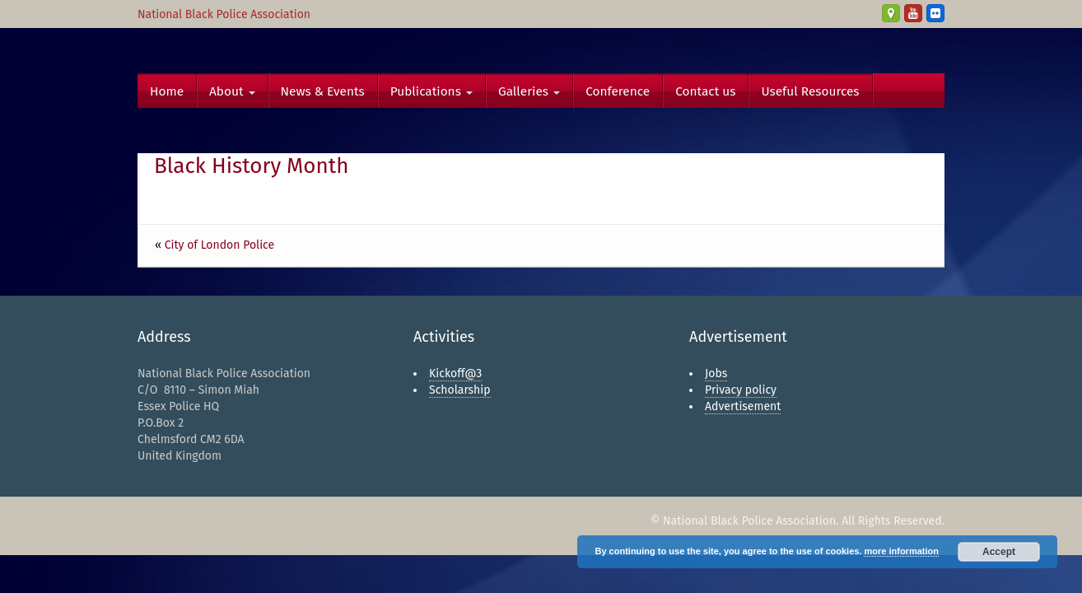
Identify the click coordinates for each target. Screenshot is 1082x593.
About (232, 91)
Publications (431, 91)
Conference (617, 91)
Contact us (705, 91)
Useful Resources (810, 91)
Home (167, 91)
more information (901, 551)
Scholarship (460, 390)
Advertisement (743, 406)
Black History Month (251, 166)
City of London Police (219, 245)
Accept (998, 552)
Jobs (716, 374)
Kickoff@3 (455, 374)
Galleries (529, 91)
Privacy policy (741, 390)
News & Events (323, 91)
